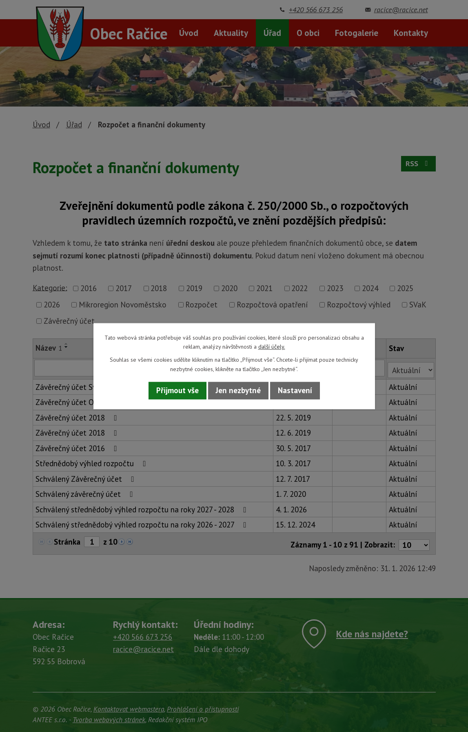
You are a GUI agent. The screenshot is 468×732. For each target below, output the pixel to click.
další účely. (271, 346)
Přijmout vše (177, 391)
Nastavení (295, 391)
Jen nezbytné (238, 391)
